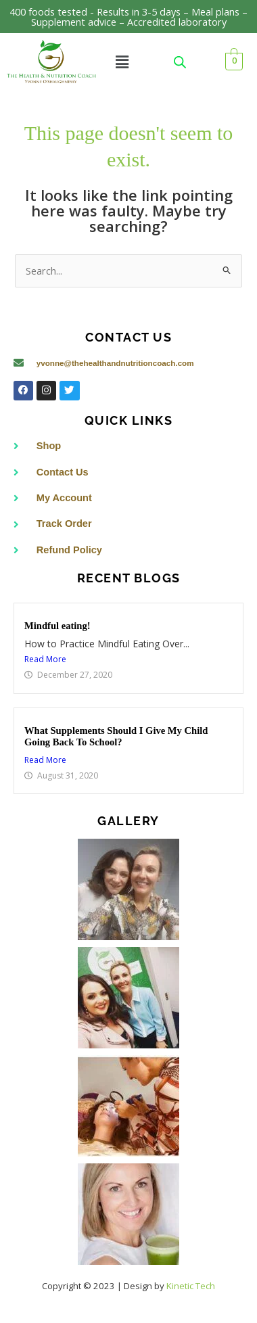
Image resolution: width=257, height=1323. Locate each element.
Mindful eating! (57, 625)
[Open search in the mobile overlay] (180, 62)
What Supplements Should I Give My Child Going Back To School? (116, 736)
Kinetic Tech (190, 1286)
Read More (45, 659)
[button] (121, 61)
